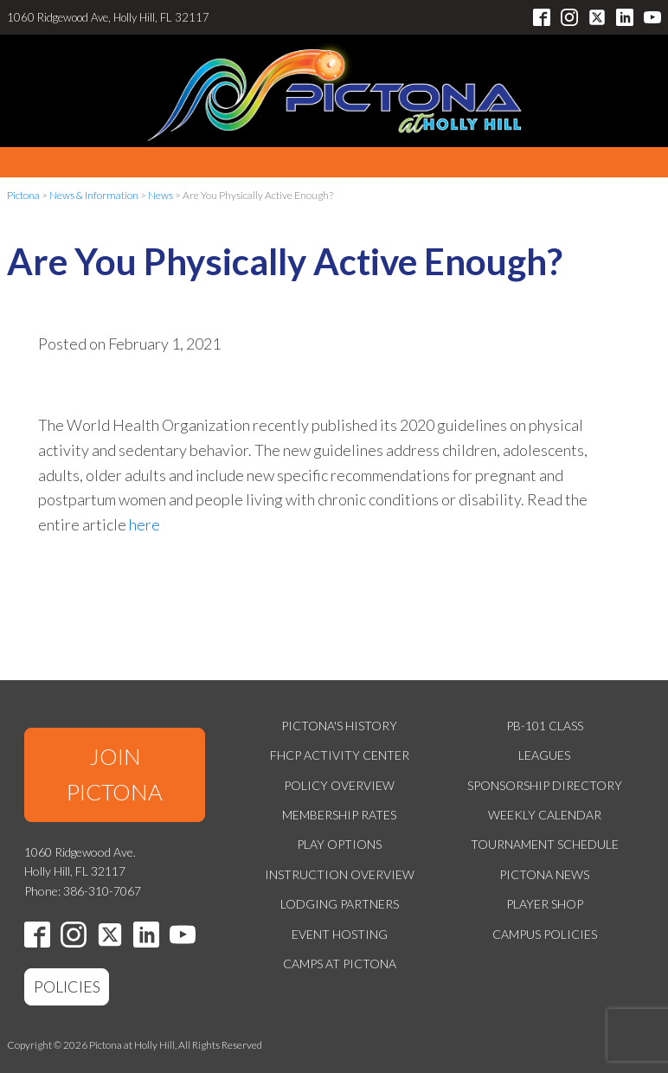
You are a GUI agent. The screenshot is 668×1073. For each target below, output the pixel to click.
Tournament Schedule (545, 844)
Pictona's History (339, 725)
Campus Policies (544, 934)
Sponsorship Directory (544, 785)
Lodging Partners (339, 903)
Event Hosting (340, 934)
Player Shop (544, 903)
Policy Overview (339, 785)
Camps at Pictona (339, 963)
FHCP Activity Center (339, 755)
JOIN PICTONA (115, 774)
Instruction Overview (339, 874)
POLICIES (67, 986)
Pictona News (544, 874)
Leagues (544, 755)
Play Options (339, 844)
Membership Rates (339, 814)
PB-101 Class (544, 725)
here (144, 524)
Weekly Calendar (544, 814)
